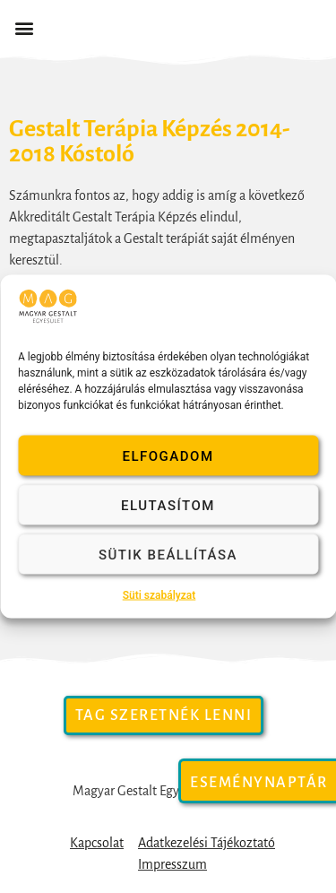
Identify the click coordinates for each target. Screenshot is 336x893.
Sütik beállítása (168, 554)
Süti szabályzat (159, 595)
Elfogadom (167, 455)
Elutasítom (168, 505)
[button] (24, 28)
